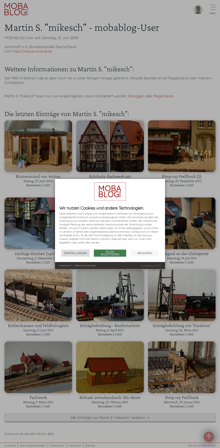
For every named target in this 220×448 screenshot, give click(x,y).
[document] (110, 227)
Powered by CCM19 (151, 265)
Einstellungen (75, 253)
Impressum (65, 265)
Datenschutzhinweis (85, 265)
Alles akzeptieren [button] (110, 253)
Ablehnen (144, 253)
